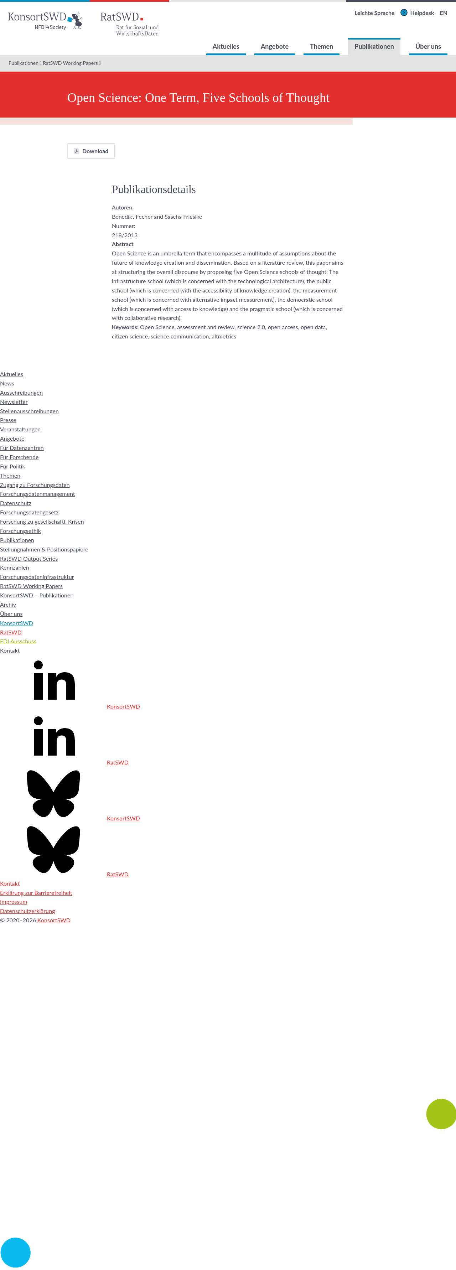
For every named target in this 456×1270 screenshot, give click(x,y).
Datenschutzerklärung (27, 910)
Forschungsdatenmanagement (37, 493)
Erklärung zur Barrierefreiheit (36, 892)
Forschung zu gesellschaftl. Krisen (42, 521)
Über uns (428, 46)
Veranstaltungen (20, 429)
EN (443, 12)
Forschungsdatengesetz (29, 512)
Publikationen (374, 46)
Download (95, 150)
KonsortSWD (16, 623)
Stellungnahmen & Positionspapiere (44, 549)
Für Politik (12, 466)
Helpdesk (422, 12)
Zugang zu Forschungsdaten (35, 484)
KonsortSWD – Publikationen (36, 595)
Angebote (275, 46)
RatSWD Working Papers (70, 63)
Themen (321, 46)
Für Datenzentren (22, 447)
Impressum (13, 901)
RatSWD (11, 632)
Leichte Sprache (374, 12)
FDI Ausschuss (18, 641)
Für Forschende (19, 456)
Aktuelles (226, 46)
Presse (8, 419)
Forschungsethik (20, 530)
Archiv (8, 604)
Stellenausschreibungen (29, 411)
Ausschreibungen (21, 392)
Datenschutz (15, 502)
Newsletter (14, 401)
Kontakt (10, 650)
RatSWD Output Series (29, 558)
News (7, 383)
